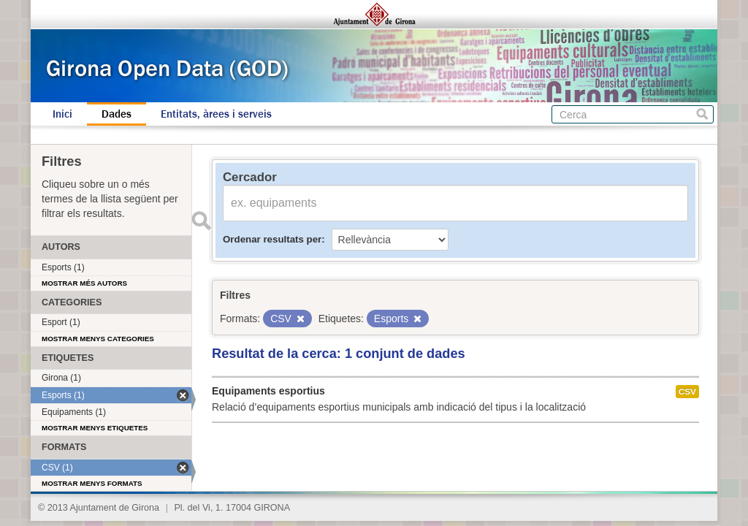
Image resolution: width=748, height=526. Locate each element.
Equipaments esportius (268, 391)
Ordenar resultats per (272, 239)
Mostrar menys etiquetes (95, 428)
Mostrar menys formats (92, 483)
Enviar (201, 221)
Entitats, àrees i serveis (216, 114)
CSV (687, 391)
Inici (62, 114)
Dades (116, 114)
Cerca (702, 114)
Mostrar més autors (84, 283)
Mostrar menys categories (98, 339)
